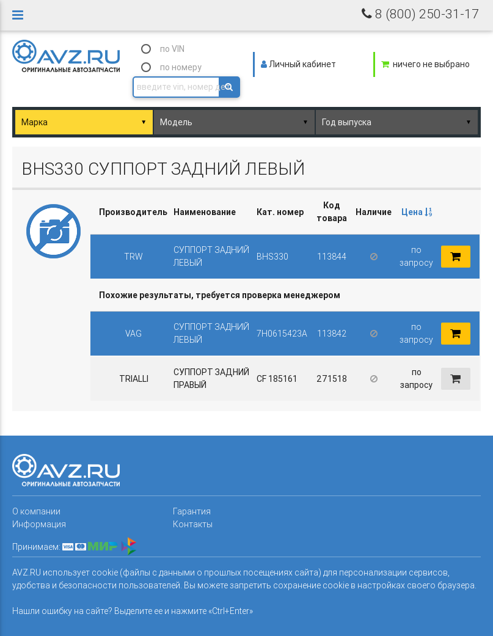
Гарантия (192, 511)
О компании (36, 511)
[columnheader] (416, 212)
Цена (416, 212)
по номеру (181, 67)
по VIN (172, 48)
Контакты (193, 524)
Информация (39, 524)
